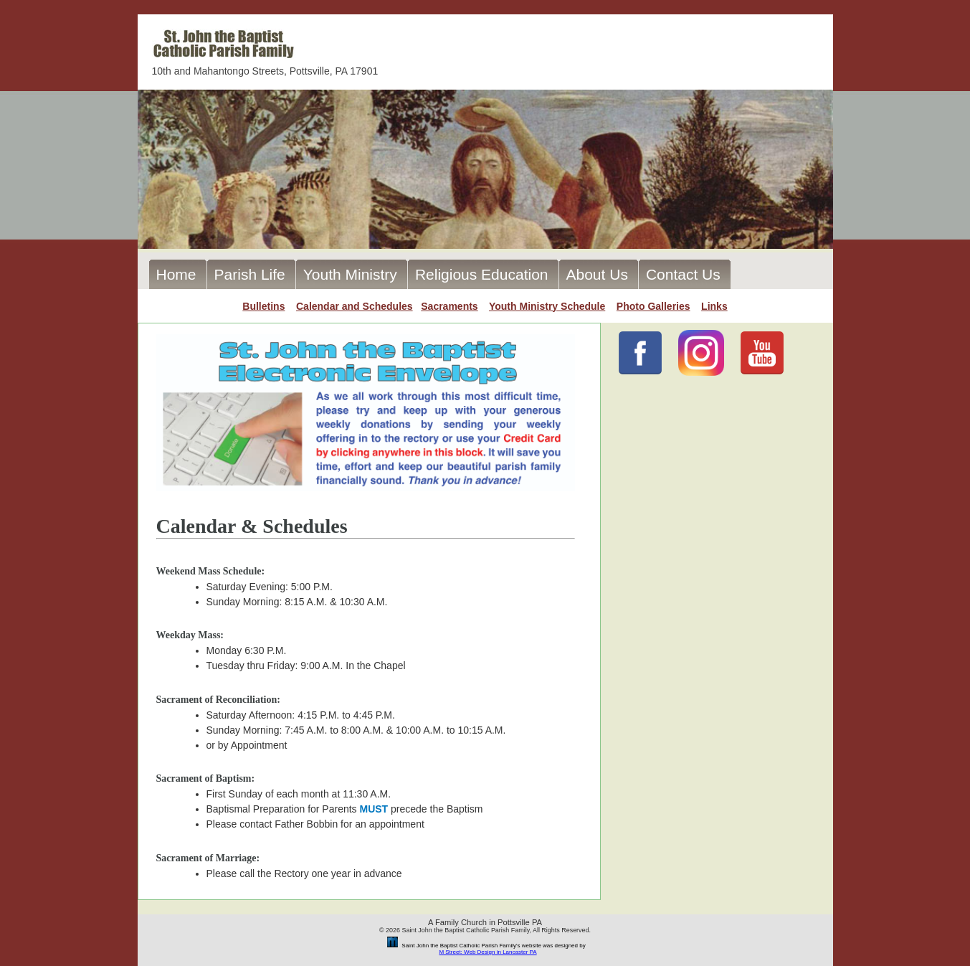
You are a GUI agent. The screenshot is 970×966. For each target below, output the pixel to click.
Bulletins (263, 306)
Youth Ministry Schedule (547, 306)
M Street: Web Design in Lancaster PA (487, 952)
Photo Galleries (653, 306)
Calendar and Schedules (354, 306)
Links (714, 306)
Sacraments (449, 306)
